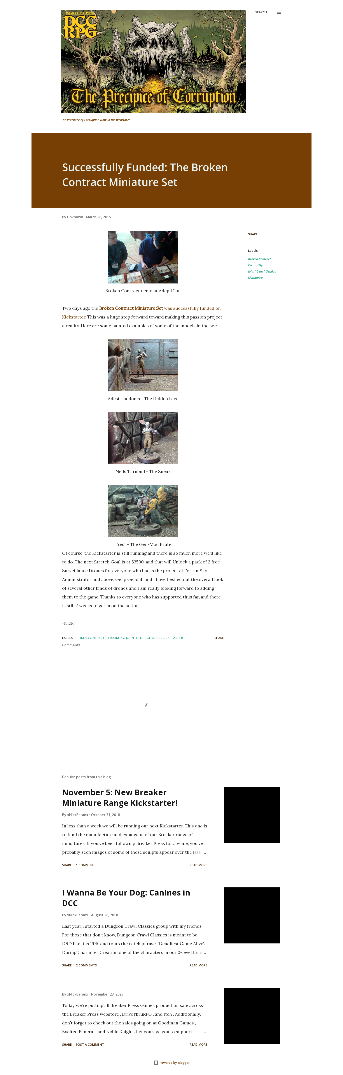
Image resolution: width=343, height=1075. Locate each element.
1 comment (85, 865)
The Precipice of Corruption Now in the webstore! (95, 120)
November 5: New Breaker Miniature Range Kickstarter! (119, 797)
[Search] (261, 12)
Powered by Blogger (171, 1063)
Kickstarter (255, 277)
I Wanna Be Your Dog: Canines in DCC (126, 897)
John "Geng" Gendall (262, 271)
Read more (198, 865)
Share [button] (253, 234)
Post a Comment (90, 1044)
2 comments (86, 965)
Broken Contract (259, 259)
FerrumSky (255, 265)
